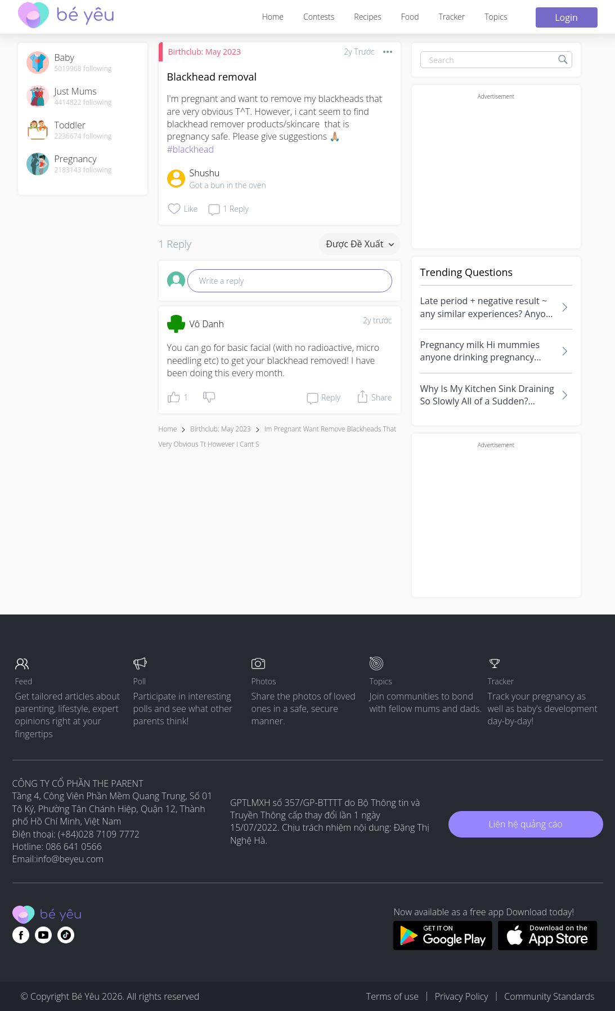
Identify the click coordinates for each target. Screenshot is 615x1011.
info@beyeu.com (70, 859)
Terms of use (392, 996)
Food (410, 16)
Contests (318, 16)
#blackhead (190, 149)
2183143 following (83, 170)
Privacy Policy (461, 996)
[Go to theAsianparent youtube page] (43, 935)
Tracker (451, 16)
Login (566, 17)
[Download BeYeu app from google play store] (442, 947)
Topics (495, 16)
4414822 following (83, 102)
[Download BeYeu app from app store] (548, 947)
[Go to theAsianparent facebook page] (20, 935)
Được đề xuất (359, 244)
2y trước (377, 320)
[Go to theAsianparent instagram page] (65, 935)
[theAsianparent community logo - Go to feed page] (66, 16)
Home (273, 16)
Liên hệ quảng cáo (525, 824)
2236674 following (83, 136)
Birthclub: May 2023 (204, 51)
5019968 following (83, 68)
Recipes (367, 16)
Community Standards (549, 996)
